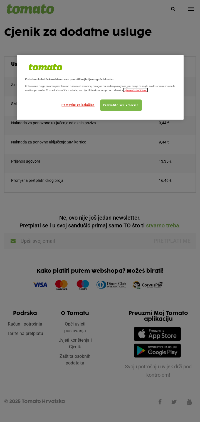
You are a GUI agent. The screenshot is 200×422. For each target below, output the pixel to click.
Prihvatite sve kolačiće (121, 105)
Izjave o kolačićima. (135, 90)
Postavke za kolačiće (77, 104)
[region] (100, 87)
